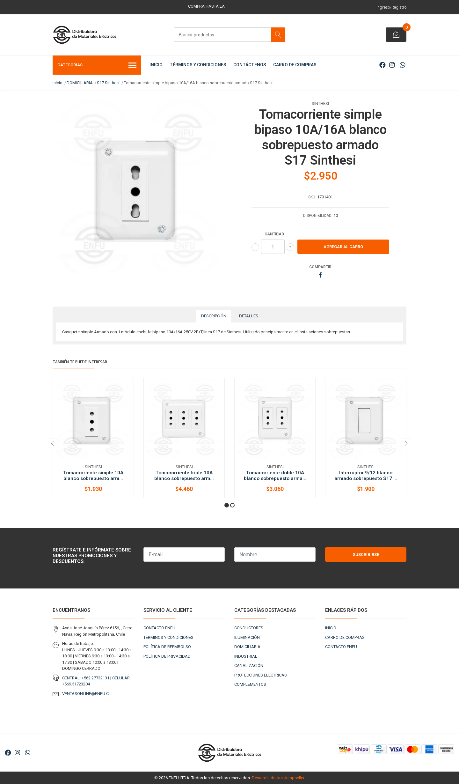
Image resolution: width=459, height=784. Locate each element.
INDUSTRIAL (245, 656)
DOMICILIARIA (80, 82)
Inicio (57, 82)
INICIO (156, 64)
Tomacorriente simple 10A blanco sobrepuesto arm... (93, 475)
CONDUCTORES (248, 627)
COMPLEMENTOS (250, 684)
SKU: (312, 197)
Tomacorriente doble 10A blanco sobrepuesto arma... (275, 475)
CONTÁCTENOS (249, 64)
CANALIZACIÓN (248, 665)
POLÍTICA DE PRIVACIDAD (167, 656)
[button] (226, 505)
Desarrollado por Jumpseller (278, 777)
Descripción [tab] (213, 316)
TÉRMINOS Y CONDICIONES (198, 64)
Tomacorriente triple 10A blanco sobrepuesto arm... (184, 475)
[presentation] (52, 443)
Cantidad (274, 234)
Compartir (320, 267)
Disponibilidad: (317, 215)
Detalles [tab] (248, 316)
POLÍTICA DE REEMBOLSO (167, 646)
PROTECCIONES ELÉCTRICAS (260, 675)
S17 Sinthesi (108, 82)
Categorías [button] (96, 66)
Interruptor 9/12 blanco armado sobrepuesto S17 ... (365, 475)
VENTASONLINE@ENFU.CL (86, 693)
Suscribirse (366, 554)
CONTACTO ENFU (159, 627)
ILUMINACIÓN (247, 637)
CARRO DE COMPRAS (295, 64)
